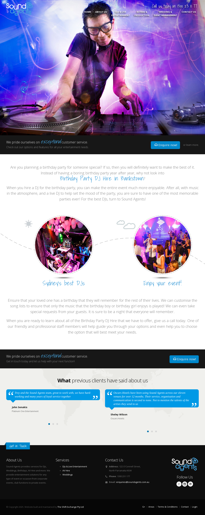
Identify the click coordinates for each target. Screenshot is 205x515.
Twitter (184, 484)
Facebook (179, 484)
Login (194, 506)
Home (87, 13)
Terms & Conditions (168, 506)
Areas (151, 506)
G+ (143, 506)
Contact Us (189, 13)
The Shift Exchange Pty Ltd (70, 507)
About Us (101, 13)
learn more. (192, 144)
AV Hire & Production (141, 13)
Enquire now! (166, 145)
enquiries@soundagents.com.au (132, 482)
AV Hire (66, 470)
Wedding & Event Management (165, 13)
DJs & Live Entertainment (120, 13)
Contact (185, 506)
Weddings (67, 474)
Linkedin (190, 484)
